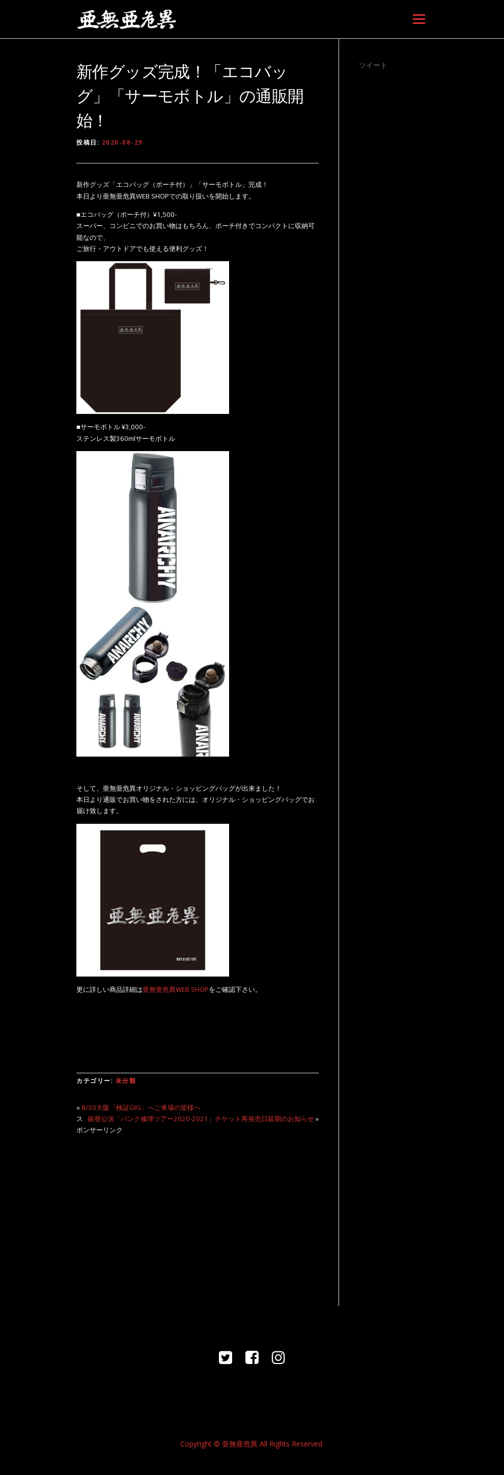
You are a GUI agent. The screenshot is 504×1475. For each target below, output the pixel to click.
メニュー (419, 18)
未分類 (126, 1080)
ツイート (373, 65)
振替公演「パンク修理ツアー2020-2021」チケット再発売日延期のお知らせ (201, 1118)
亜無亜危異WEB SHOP (176, 989)
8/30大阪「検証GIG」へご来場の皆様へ (141, 1107)
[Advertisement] (197, 1214)
